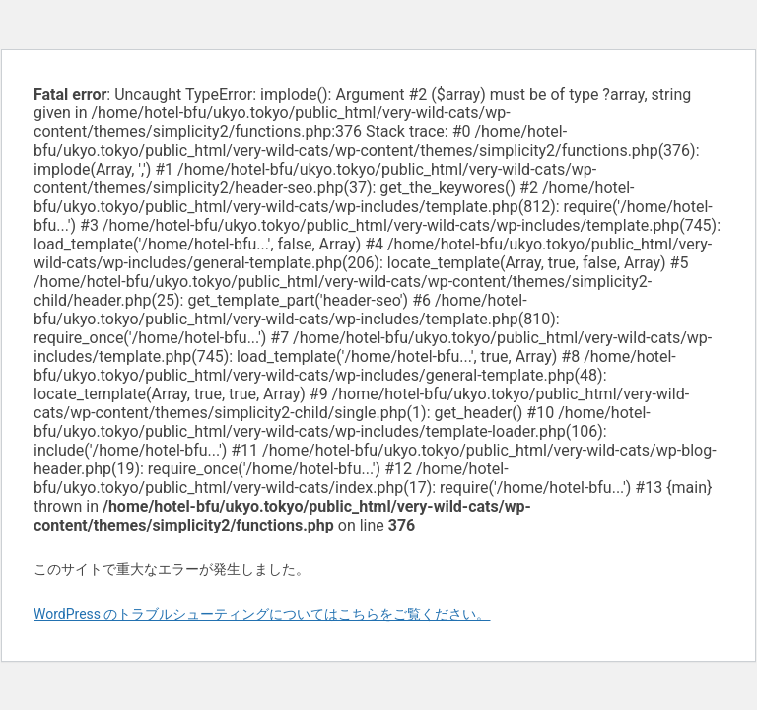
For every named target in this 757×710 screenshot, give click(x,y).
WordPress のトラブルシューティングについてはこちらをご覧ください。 (262, 614)
